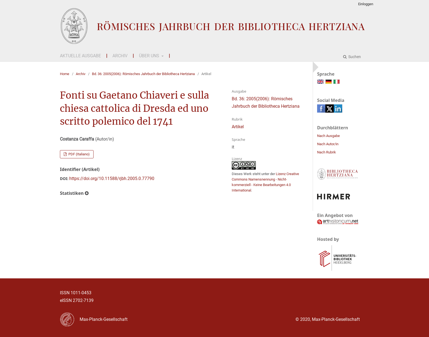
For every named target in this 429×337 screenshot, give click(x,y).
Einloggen (365, 4)
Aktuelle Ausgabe (80, 55)
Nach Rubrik (326, 152)
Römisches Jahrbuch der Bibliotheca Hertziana (231, 26)
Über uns (149, 55)
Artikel (238, 126)
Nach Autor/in (327, 144)
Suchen (354, 57)
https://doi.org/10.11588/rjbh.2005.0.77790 (111, 178)
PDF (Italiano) (79, 154)
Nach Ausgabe (328, 136)
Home (64, 74)
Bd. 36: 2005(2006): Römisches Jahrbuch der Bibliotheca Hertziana (143, 74)
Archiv (119, 55)
